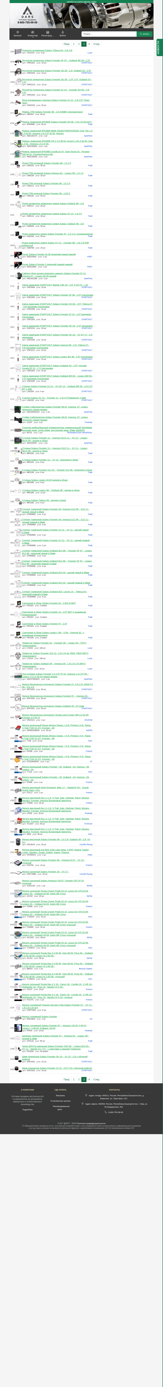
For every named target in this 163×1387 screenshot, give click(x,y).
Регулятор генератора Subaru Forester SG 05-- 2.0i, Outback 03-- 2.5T (56, 70)
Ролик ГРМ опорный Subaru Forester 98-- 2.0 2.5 (46, 183)
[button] (17, 33)
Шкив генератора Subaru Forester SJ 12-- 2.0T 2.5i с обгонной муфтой (57, 1068)
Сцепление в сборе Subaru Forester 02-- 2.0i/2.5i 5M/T (49, 603)
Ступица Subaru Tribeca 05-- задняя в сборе (44, 500)
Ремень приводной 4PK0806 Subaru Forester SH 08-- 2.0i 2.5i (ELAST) (57, 122)
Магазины (60, 1095)
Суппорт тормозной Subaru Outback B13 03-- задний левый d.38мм (55, 572)
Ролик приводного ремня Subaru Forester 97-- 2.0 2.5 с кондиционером (57, 234)
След (96, 44)
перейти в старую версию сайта (81, 1)
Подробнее (27, 1109)
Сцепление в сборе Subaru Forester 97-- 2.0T (44, 624)
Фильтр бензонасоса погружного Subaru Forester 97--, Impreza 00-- (55, 696)
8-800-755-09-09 (116, 1112)
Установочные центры (60, 1101)
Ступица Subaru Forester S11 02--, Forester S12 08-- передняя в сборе (57, 470)
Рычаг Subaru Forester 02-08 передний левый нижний (49, 254)
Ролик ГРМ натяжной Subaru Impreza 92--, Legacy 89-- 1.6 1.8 (52, 173)
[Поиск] (109, 34)
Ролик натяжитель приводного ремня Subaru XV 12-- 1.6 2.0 (52, 214)
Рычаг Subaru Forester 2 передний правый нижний (47, 264)
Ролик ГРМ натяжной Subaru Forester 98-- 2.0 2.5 (46, 163)
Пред (66, 44)
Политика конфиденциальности (91, 1123)
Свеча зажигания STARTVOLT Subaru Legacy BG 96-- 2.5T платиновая (57, 357)
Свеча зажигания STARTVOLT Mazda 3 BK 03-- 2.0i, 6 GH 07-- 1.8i (55, 285)
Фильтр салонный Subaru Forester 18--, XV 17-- (45, 871)
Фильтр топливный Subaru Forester (39, 1016)
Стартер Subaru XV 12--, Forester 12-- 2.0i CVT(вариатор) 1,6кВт (54, 398)
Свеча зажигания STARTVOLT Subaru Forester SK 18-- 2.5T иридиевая (57, 326)
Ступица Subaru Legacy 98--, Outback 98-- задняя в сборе (51, 490)
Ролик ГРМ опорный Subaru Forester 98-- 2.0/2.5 (46, 193)
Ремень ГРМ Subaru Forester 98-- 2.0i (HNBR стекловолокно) (52, 112)
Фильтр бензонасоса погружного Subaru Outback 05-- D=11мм (53, 706)
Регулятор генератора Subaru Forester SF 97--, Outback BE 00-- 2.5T (56, 60)
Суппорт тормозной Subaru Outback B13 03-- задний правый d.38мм (56, 583)
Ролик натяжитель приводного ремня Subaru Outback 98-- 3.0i (53, 203)
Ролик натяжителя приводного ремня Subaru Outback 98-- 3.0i (53, 224)
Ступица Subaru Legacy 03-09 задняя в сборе (45, 480)
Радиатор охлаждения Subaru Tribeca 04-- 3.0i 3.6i (47, 50)
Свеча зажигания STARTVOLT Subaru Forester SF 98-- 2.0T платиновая (57, 295)
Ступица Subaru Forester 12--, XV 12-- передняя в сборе (50, 460)
